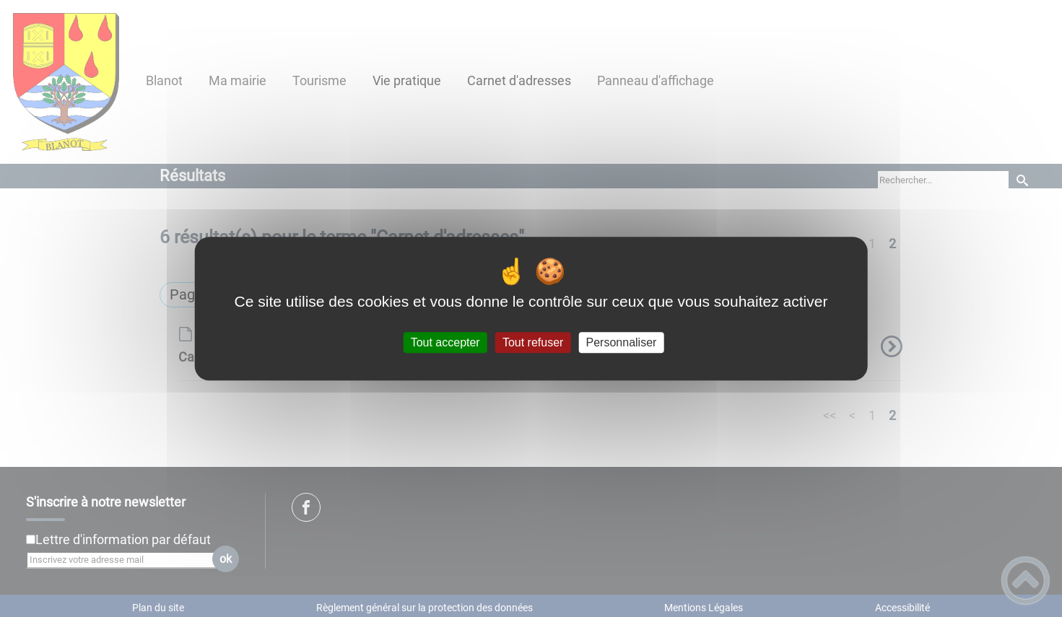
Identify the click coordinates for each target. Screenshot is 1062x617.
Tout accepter (445, 342)
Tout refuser (532, 342)
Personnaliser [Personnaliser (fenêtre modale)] (621, 342)
